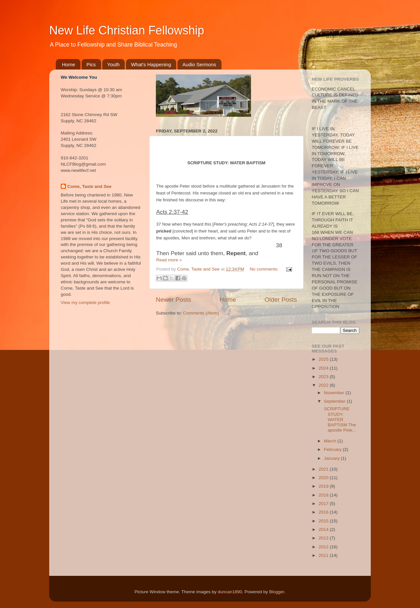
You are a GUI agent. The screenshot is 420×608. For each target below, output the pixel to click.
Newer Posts (173, 299)
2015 (324, 520)
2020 (324, 477)
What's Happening (151, 64)
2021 (324, 469)
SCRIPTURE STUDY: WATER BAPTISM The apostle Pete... (339, 419)
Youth (113, 64)
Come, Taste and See (89, 186)
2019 (324, 486)
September (335, 401)
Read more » (169, 259)
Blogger (276, 591)
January (332, 458)
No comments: (265, 269)
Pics (91, 64)
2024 (324, 368)
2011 (324, 555)
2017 (324, 503)
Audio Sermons (199, 64)
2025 (324, 359)
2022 (324, 385)
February (333, 449)
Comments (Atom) (201, 313)
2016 (324, 512)
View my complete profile (85, 302)
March (330, 440)
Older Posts (280, 299)
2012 (324, 546)
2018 (324, 495)
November (335, 392)
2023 (324, 376)
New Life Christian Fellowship (126, 30)
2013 (324, 538)
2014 (324, 529)
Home (68, 64)
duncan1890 (230, 591)
